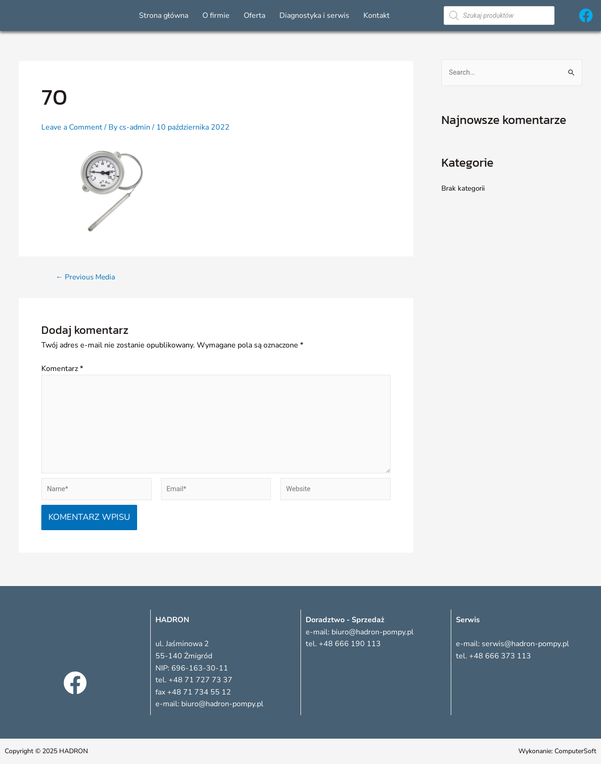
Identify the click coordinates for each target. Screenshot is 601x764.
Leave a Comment (71, 127)
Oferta (254, 15)
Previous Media (86, 277)
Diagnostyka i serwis (314, 15)
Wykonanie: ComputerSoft (557, 751)
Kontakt (376, 15)
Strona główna (163, 15)
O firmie (216, 15)
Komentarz (62, 368)
